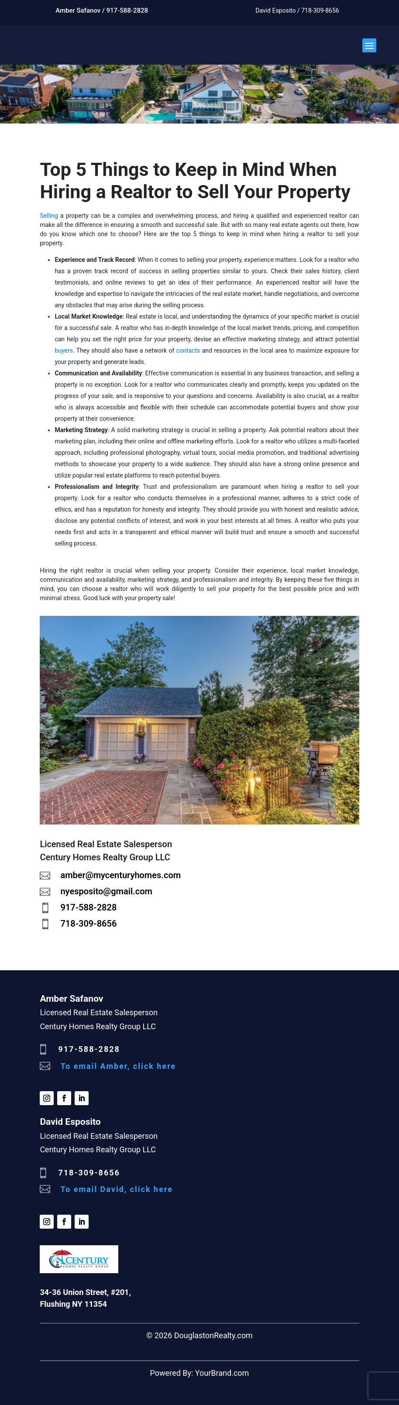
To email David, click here (116, 1189)
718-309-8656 (88, 923)
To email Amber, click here (118, 1066)
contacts (188, 350)
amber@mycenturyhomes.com (120, 875)
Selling (49, 215)
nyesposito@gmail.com (106, 891)
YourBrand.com (222, 1373)
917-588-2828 (88, 907)
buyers (64, 350)
